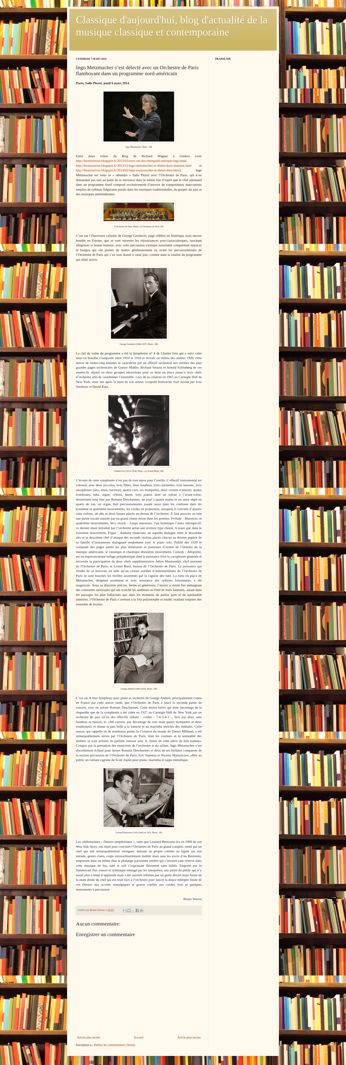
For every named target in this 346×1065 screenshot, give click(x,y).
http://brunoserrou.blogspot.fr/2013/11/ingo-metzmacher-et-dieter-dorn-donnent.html (134, 165)
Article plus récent (88, 1037)
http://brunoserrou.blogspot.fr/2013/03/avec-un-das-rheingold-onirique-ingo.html (131, 161)
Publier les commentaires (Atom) (114, 1045)
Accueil (138, 1037)
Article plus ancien (189, 1037)
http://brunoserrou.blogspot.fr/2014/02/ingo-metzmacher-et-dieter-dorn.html (128, 170)
